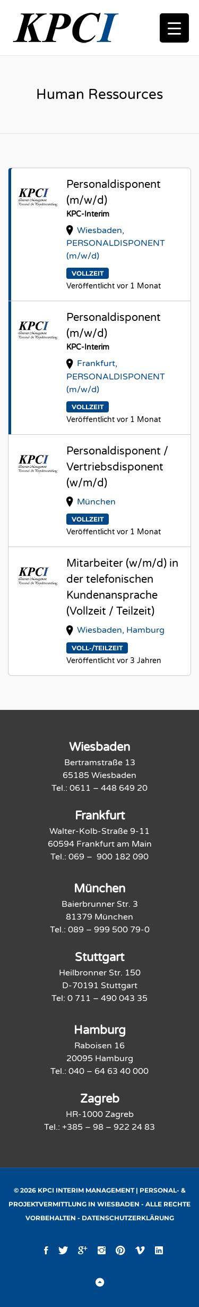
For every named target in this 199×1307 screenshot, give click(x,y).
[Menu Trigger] (174, 28)
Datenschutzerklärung (128, 1218)
